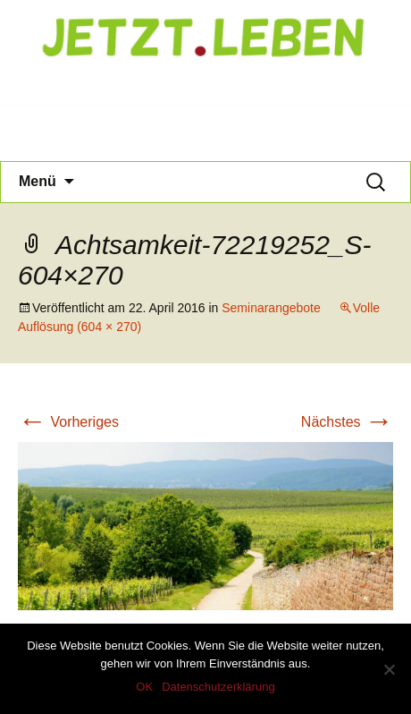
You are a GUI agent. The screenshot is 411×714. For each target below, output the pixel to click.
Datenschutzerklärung (218, 686)
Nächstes (347, 421)
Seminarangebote (271, 308)
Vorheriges (68, 421)
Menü (37, 181)
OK (144, 686)
